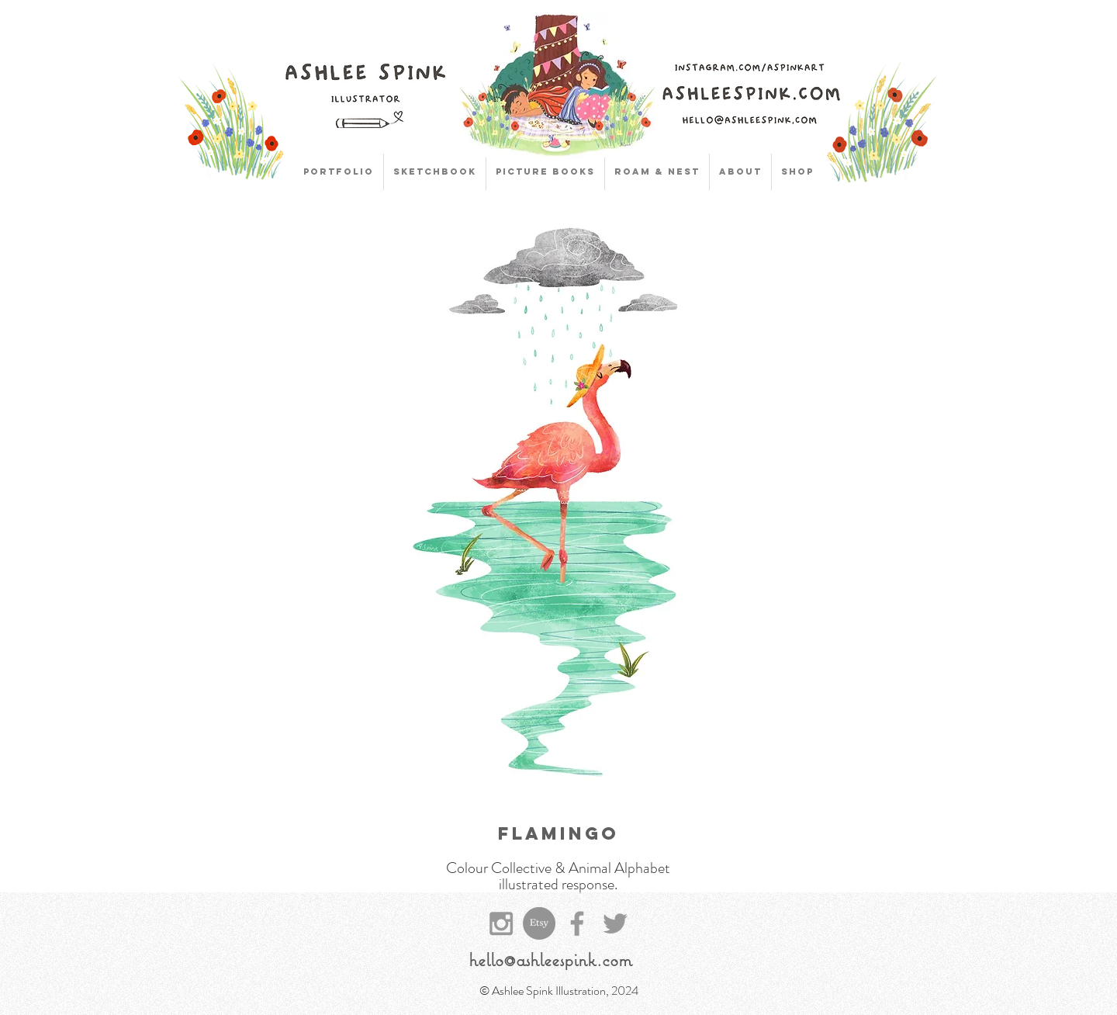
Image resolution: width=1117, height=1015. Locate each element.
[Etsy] (539, 923)
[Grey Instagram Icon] (501, 923)
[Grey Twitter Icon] (615, 923)
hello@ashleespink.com (550, 959)
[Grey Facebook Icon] (577, 923)
